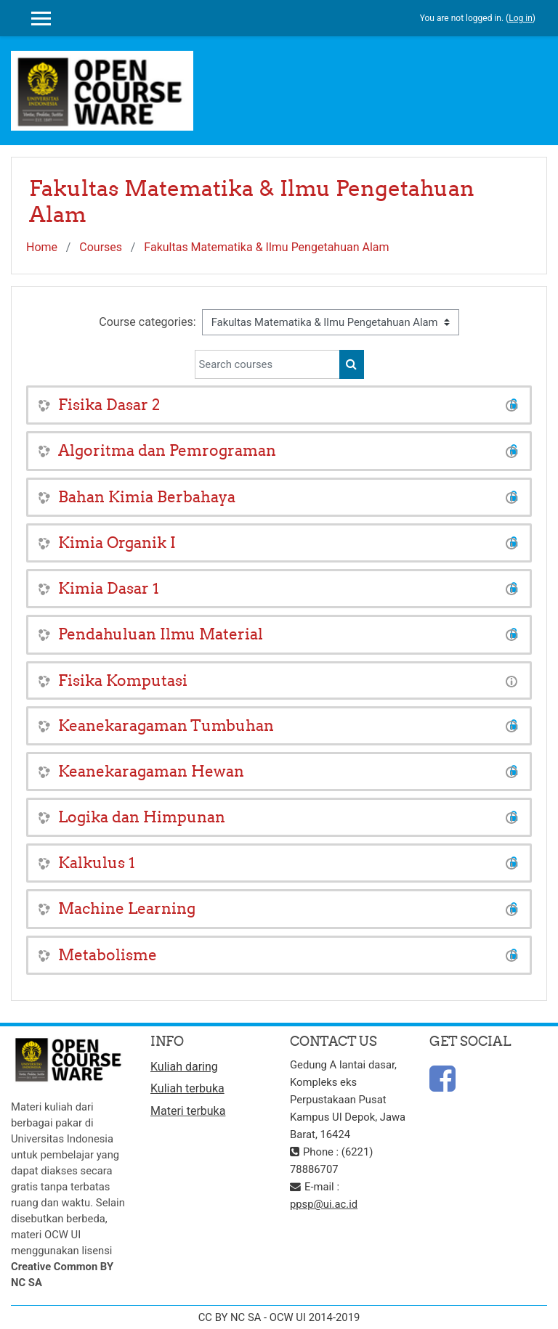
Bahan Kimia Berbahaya (146, 497)
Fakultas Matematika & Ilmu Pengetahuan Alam (266, 247)
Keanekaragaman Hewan (151, 771)
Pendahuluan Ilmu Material (160, 634)
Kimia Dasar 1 (108, 588)
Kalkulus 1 (96, 862)
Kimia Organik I (117, 542)
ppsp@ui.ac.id (323, 1204)
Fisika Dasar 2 (109, 404)
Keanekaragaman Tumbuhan (166, 725)
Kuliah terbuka (187, 1088)
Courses (100, 247)
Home (41, 247)
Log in (521, 18)
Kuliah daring (184, 1067)
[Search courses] (267, 364)
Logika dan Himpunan (141, 817)
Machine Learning (126, 908)
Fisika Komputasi (122, 680)
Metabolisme (107, 955)
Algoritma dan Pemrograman (167, 450)
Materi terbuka (187, 1111)
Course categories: (147, 322)
